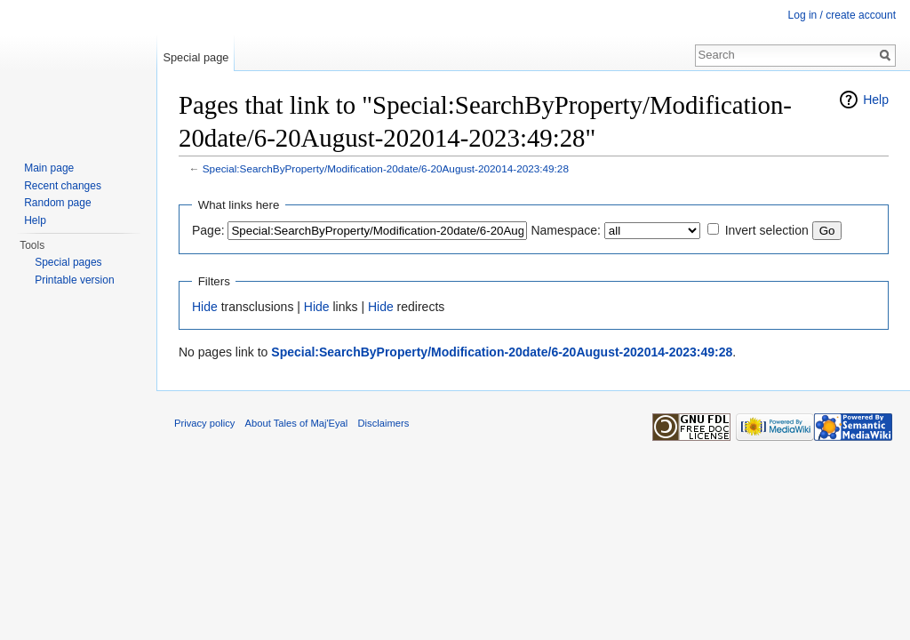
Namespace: (566, 230)
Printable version (74, 280)
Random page (57, 202)
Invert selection (767, 230)
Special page (195, 57)
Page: (208, 230)
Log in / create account (842, 15)
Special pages (68, 262)
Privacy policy (204, 423)
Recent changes (62, 186)
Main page (49, 168)
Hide (205, 307)
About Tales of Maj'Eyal (296, 423)
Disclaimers (384, 423)
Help (876, 99)
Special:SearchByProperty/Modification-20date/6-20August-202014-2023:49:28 (386, 168)
